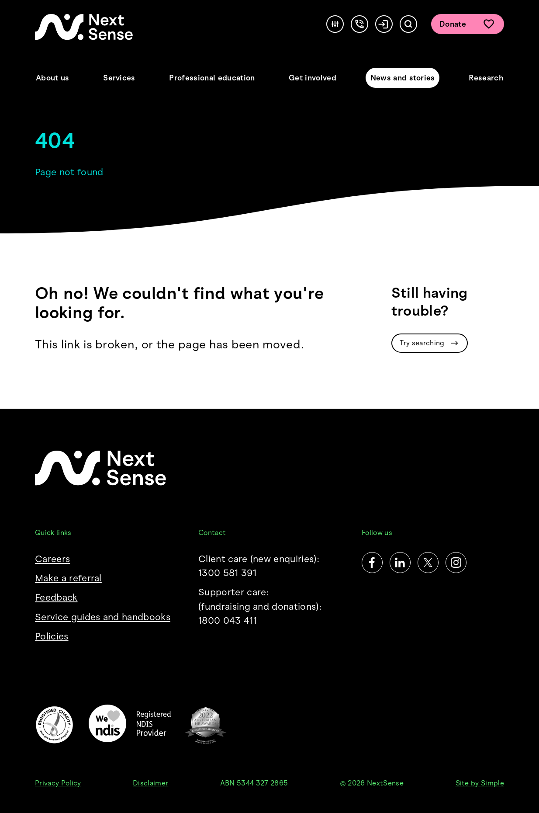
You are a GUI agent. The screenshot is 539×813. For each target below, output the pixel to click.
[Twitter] (428, 562)
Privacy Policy (58, 783)
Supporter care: (269, 607)
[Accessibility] (335, 24)
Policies (52, 636)
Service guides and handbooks (102, 617)
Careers (52, 559)
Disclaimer (150, 783)
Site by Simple (480, 783)
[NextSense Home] (84, 27)
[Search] (408, 24)
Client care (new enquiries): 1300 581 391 (258, 566)
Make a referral (68, 578)
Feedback (56, 597)
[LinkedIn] (400, 562)
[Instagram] (456, 562)
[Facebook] (372, 562)
